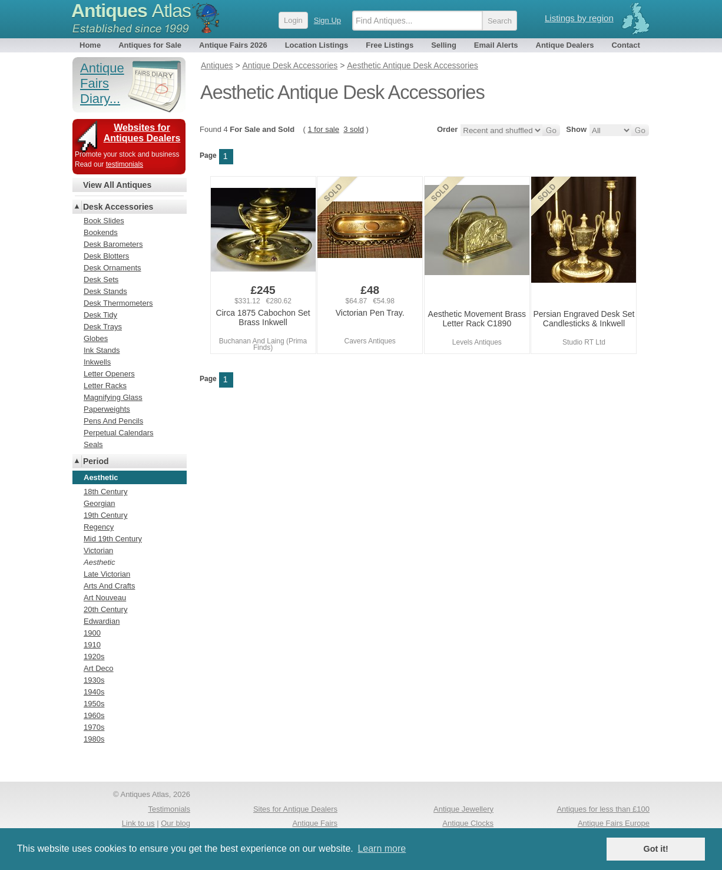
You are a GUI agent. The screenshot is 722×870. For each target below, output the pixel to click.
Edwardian (102, 621)
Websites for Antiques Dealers (142, 133)
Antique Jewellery (463, 809)
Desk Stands (105, 291)
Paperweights (107, 409)
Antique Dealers (565, 45)
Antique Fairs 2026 (233, 45)
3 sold (353, 129)
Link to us (138, 823)
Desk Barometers (113, 244)
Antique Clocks (468, 823)
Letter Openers (109, 373)
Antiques (131, 10)
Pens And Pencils (113, 420)
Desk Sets (101, 279)
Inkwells (97, 362)
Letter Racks (105, 385)
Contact (625, 45)
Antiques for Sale (149, 45)
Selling (443, 45)
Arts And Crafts (109, 585)
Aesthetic (99, 562)
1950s (94, 703)
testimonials (124, 164)
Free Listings (389, 45)
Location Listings (317, 45)
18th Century (105, 491)
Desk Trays (103, 326)
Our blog (175, 823)
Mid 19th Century (113, 538)
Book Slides (104, 220)
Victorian (98, 550)
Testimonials (169, 809)
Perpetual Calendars (119, 432)
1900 (92, 632)
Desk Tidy (100, 314)
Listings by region (579, 18)
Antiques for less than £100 (603, 809)
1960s (94, 715)
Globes (96, 338)
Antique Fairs (314, 823)
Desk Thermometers (118, 303)
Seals (93, 444)
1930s (94, 680)
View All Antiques (117, 185)
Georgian (99, 503)
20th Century (105, 609)
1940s (94, 691)
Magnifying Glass (113, 397)
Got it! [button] (656, 849)
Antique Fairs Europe (614, 823)
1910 (92, 644)
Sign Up (327, 20)
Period (96, 461)
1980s (94, 739)
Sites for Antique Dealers (295, 809)
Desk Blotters (106, 256)
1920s (94, 656)
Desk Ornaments (112, 267)
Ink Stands (102, 350)
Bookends (101, 232)
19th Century (105, 515)
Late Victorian (107, 574)
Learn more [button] (381, 848)
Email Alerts (496, 45)
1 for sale (323, 129)
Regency (99, 526)
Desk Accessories (118, 206)
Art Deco (99, 668)
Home (90, 45)
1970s (94, 727)
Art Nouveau (105, 597)
